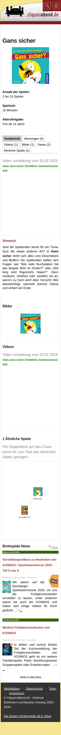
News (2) (44, 144)
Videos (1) (11, 144)
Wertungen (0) (33, 138)
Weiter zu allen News (30, 677)
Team (52, 688)
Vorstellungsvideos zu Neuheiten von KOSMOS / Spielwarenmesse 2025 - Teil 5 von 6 (29, 565)
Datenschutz (34, 688)
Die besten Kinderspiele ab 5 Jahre (27, 716)
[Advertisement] (30, 30)
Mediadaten (12, 688)
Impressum (16, 693)
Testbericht (12, 138)
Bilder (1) (28, 144)
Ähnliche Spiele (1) (17, 150)
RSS (55, 547)
